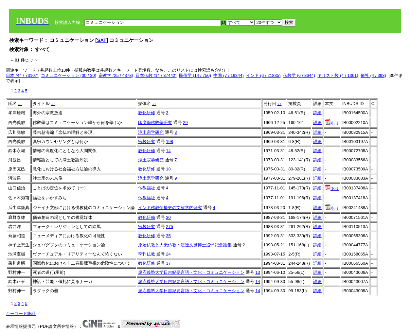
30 (168, 217)
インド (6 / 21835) (263, 75)
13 (257, 272)
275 (169, 226)
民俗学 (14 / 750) (195, 75)
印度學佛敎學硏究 (155, 122)
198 (169, 141)
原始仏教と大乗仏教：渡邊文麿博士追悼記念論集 (185, 244)
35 (168, 235)
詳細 (317, 112)
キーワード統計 (21, 313)
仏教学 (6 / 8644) (299, 75)
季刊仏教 (146, 254)
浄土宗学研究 (151, 132)
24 (168, 254)
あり (332, 123)
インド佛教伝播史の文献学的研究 (170, 207)
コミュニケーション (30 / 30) (68, 75)
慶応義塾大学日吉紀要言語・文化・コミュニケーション (191, 272)
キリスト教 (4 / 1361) (337, 75)
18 (168, 169)
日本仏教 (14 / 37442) (156, 75)
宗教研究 (146, 141)
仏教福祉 (146, 187)
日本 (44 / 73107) (22, 75)
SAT (101, 40)
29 (185, 122)
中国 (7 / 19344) (228, 75)
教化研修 (146, 112)
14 (168, 150)
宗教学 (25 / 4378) (115, 75)
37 (168, 263)
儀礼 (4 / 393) (373, 75)
